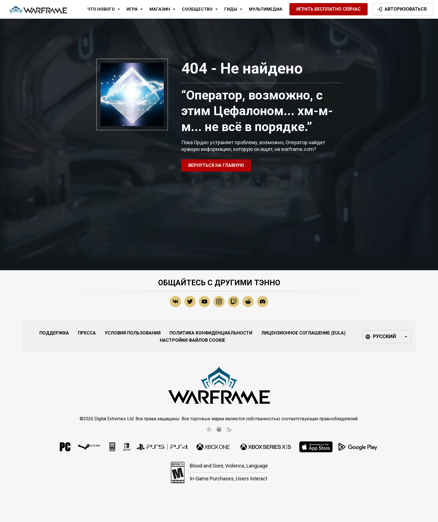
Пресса (87, 333)
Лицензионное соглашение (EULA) (303, 333)
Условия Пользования (133, 333)
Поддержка (54, 333)
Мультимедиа (265, 9)
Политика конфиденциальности (211, 333)
